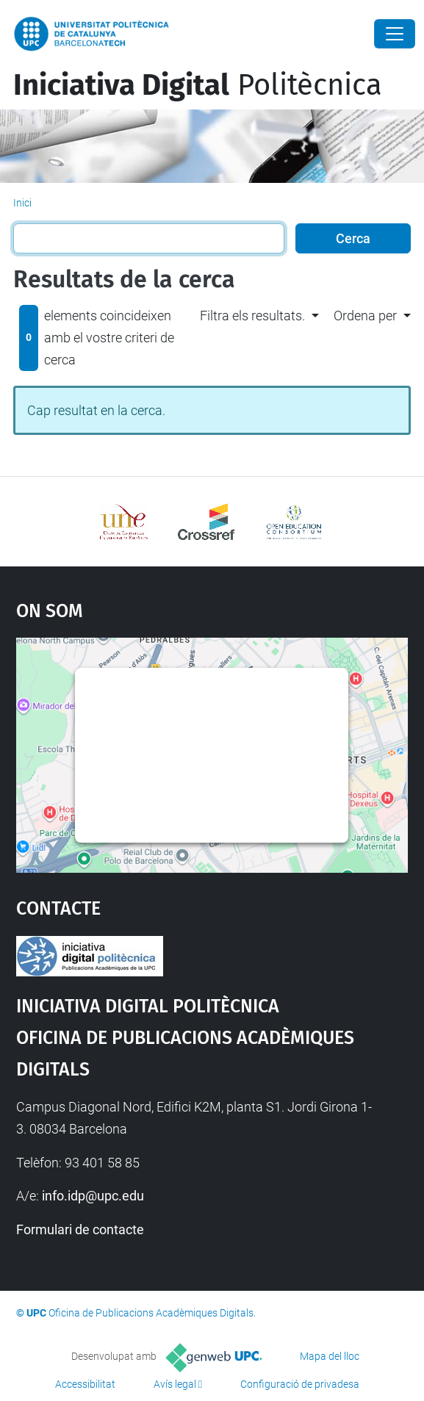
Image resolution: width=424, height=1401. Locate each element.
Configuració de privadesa (299, 1384)
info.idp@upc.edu (93, 1195)
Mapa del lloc (329, 1356)
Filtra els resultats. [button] (252, 315)
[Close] (394, 33)
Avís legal (175, 1384)
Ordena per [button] (365, 315)
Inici (22, 203)
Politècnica (197, 85)
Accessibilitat (85, 1384)
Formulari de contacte (80, 1229)
